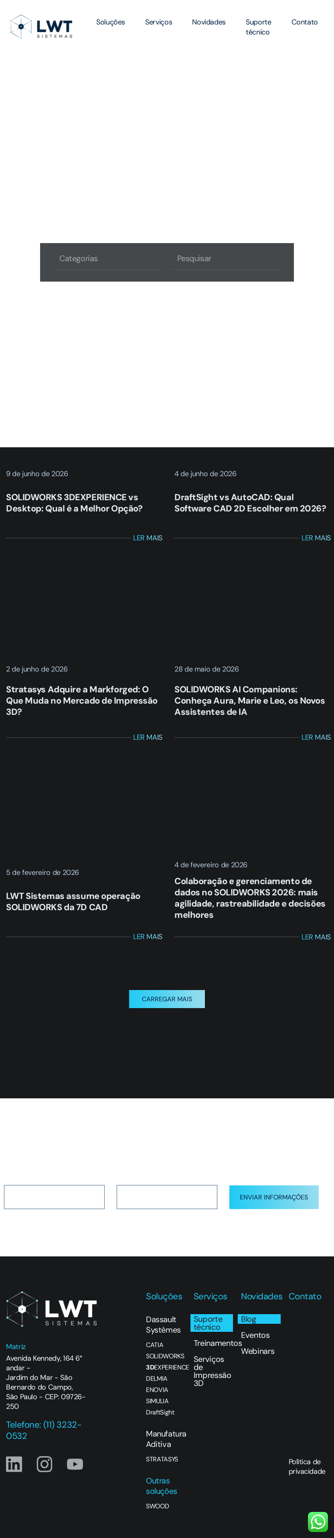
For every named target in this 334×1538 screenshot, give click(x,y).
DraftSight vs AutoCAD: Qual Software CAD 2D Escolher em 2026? (250, 502)
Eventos (255, 1335)
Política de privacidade (307, 1466)
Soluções (110, 22)
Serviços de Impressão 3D (212, 1371)
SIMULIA (157, 1401)
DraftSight (160, 1412)
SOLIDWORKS (165, 1356)
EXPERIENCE (166, 1368)
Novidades (209, 22)
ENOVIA (157, 1390)
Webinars (257, 1351)
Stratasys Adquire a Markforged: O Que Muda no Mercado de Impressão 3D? (82, 701)
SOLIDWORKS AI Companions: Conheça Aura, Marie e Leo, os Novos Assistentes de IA (249, 701)
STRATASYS (162, 1459)
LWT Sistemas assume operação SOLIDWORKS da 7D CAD (73, 901)
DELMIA (157, 1379)
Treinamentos (213, 1343)
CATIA (154, 1345)
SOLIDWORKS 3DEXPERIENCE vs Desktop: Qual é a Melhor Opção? (74, 502)
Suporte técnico (258, 27)
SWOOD (157, 1506)
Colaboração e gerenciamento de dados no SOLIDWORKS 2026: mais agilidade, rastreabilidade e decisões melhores (250, 898)
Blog (248, 1319)
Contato (304, 22)
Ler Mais (147, 538)
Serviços (158, 22)
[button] (167, 999)
